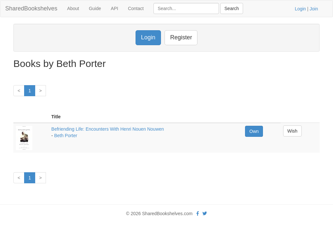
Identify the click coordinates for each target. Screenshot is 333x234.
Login (300, 8)
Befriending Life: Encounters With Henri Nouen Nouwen (107, 129)
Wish (292, 131)
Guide (95, 8)
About (73, 8)
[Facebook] (197, 213)
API (114, 8)
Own (254, 131)
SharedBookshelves (31, 8)
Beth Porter (65, 135)
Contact (136, 8)
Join (314, 8)
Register (181, 37)
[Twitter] (204, 213)
